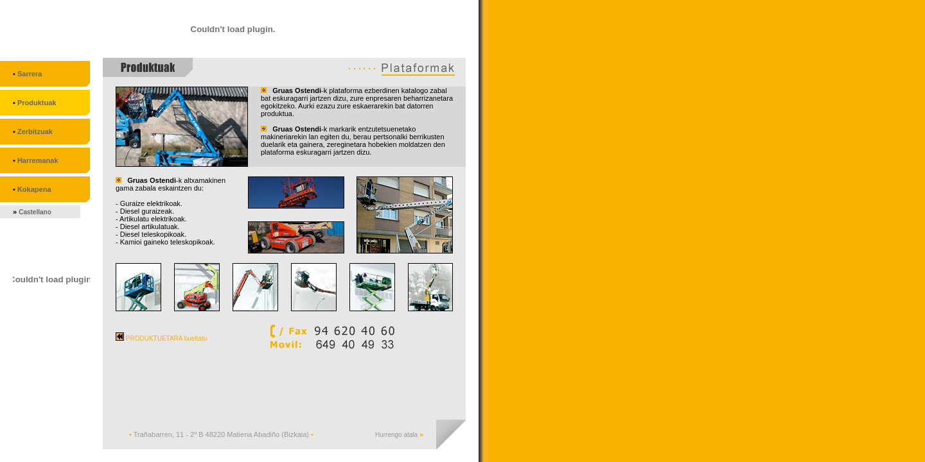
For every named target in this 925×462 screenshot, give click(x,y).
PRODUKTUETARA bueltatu (161, 338)
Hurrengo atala (397, 434)
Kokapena (34, 189)
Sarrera (29, 74)
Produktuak (37, 103)
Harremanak (37, 160)
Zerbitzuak (35, 131)
